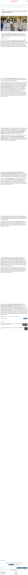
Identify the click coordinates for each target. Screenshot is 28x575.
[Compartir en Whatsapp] (2, 39)
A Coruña (16, 573)
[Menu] (1, 1)
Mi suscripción (3, 573)
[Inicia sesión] (27, 1)
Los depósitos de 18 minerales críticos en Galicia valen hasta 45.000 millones (12, 327)
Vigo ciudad (6, 316)
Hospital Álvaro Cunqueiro (11, 316)
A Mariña (16, 574)
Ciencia (19, 316)
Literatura (17, 316)
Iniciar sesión (17, 564)
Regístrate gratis (11, 564)
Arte (14, 316)
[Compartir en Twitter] (6, 39)
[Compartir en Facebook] (5, 39)
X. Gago (1, 328)
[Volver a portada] (14, 1)
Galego (16, 569)
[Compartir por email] (3, 39)
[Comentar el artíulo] (25, 38)
